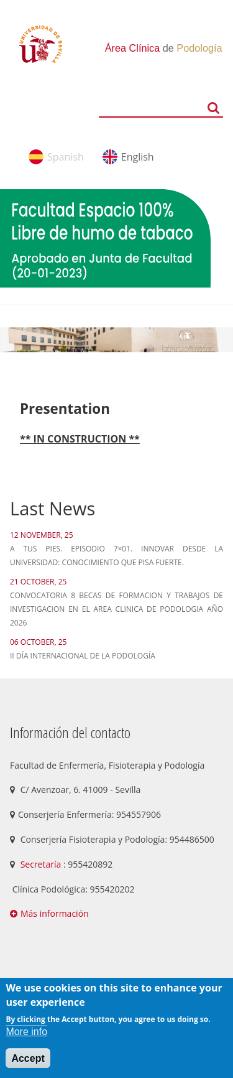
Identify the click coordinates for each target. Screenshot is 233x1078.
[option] (116, 339)
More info (26, 1031)
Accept (27, 1058)
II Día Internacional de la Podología (82, 655)
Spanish (65, 157)
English (137, 157)
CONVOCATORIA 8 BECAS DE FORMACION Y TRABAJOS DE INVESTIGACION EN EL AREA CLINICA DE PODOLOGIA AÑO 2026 (116, 609)
